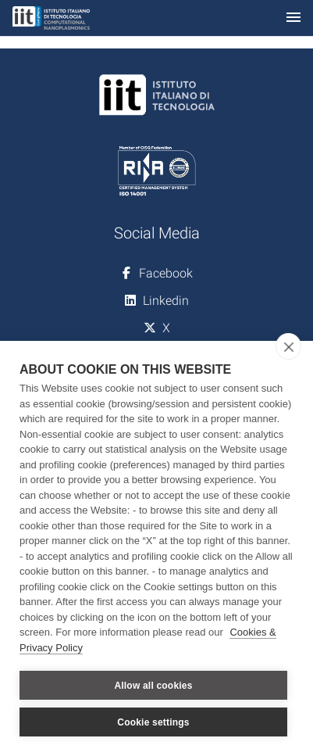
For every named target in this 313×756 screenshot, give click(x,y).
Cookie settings (153, 722)
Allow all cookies (153, 685)
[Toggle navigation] (293, 18)
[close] (288, 346)
